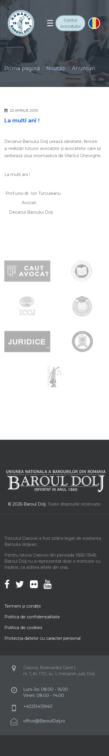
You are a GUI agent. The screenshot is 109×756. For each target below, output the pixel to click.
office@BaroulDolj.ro (44, 721)
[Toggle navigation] (50, 23)
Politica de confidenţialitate (32, 616)
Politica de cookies (23, 627)
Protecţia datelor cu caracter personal (42, 638)
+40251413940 (37, 706)
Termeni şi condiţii (22, 606)
